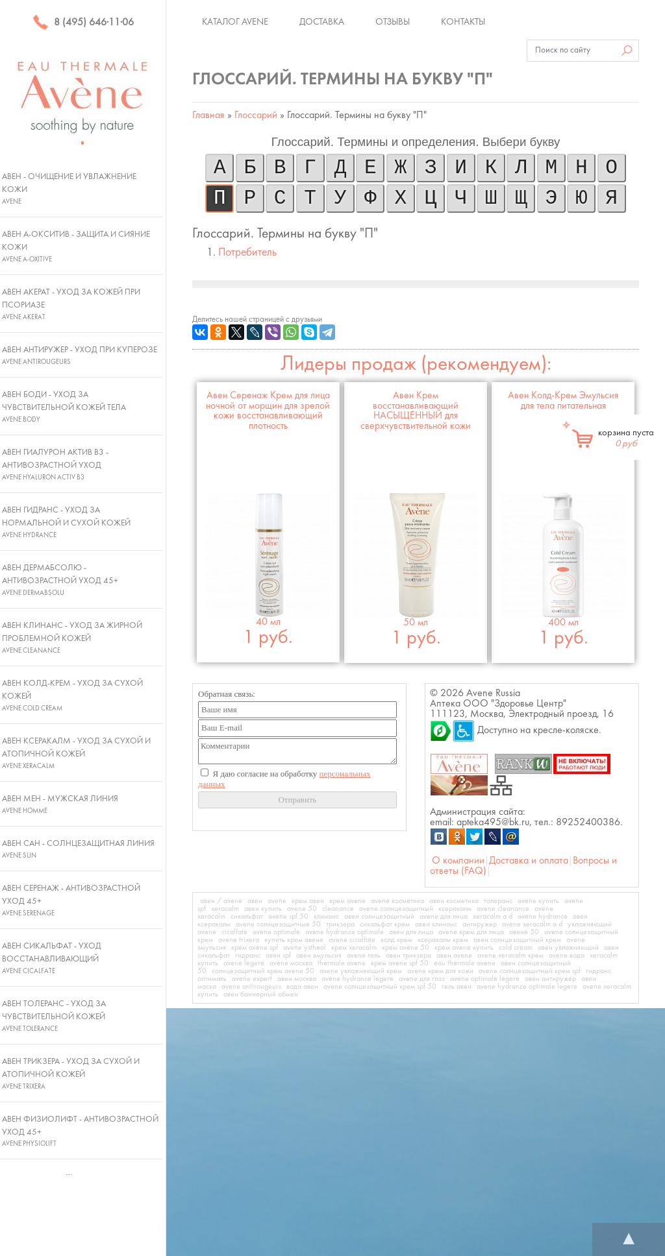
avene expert (252, 979)
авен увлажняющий (568, 948)
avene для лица (444, 917)
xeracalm (225, 909)
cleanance (338, 909)
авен (254, 901)
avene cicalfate (352, 940)
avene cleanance (503, 909)
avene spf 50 (288, 917)
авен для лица (411, 932)
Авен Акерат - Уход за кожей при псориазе (71, 304)
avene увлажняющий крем (361, 971)
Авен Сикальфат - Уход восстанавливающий (51, 958)
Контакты (463, 22)
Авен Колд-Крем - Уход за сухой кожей (72, 695)
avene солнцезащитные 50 (278, 924)
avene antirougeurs (251, 987)
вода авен (302, 987)
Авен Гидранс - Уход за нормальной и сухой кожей (66, 522)
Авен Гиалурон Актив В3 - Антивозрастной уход (55, 464)
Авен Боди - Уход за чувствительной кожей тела (64, 407)
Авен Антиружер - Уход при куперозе (79, 355)
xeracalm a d (492, 917)
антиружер (479, 924)
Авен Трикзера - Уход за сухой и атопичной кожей (71, 1073)
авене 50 (524, 932)
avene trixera (238, 940)
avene (277, 901)
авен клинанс (436, 924)
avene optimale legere (485, 979)
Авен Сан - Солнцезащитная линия (78, 849)
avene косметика (397, 901)
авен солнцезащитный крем (517, 940)
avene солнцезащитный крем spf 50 (379, 987)
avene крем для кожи (440, 971)
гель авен (456, 987)
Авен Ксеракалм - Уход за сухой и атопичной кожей (76, 753)
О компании (458, 861)
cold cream (516, 948)
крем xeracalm (354, 948)
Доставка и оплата (528, 861)
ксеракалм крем (443, 940)
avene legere (243, 963)
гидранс (247, 956)
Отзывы (392, 22)
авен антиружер (550, 979)
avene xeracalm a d (532, 924)
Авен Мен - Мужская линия (60, 804)
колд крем (396, 940)
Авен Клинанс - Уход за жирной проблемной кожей (72, 638)
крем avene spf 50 (400, 963)
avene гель (364, 956)
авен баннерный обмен (260, 994)
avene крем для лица (471, 932)
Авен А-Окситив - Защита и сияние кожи (76, 246)
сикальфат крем (385, 924)
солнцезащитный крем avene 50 (263, 971)
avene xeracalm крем (510, 956)
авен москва (296, 979)
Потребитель (247, 252)
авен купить (263, 909)
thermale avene (342, 963)
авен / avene (221, 901)
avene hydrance (543, 917)
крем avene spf (254, 948)
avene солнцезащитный (396, 909)
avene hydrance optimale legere (527, 987)
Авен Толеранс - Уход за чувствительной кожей (54, 1016)
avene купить (538, 901)
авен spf (278, 956)
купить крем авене (293, 940)
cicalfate (234, 932)
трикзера (340, 924)
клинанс (326, 917)
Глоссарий (255, 115)
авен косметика (454, 901)
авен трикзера (408, 956)
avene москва (291, 963)
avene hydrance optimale (344, 932)
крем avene (347, 901)
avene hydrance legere (357, 979)
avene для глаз (422, 979)
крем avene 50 (405, 948)
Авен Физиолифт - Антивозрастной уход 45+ (80, 1131)
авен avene (454, 956)
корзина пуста (626, 438)
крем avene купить (464, 948)
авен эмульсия (319, 956)
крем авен (308, 901)
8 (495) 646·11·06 (83, 23)
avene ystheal (304, 948)
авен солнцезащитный (379, 917)
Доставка (321, 22)
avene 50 (302, 909)
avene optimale (276, 932)
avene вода (566, 956)
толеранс (498, 901)
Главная (208, 115)
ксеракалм (454, 909)
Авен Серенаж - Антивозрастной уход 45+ (71, 900)
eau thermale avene (465, 963)
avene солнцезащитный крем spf (530, 971)
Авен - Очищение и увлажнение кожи (69, 189)
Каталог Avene (235, 22)
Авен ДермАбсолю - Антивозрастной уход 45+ (60, 580)
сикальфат (247, 917)
